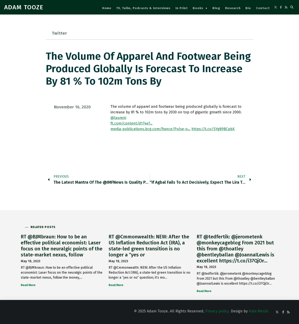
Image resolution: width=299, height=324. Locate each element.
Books (200, 8)
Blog (216, 8)
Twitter (59, 33)
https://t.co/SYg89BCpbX (213, 129)
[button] (292, 7)
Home (107, 8)
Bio (248, 8)
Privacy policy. (217, 311)
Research (232, 8)
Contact (263, 8)
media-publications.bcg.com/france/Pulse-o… (150, 129)
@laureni (118, 117)
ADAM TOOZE (23, 7)
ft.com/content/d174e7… (131, 123)
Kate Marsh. (259, 311)
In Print (181, 8)
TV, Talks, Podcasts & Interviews (143, 8)
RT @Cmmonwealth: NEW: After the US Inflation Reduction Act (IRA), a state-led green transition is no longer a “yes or (149, 245)
